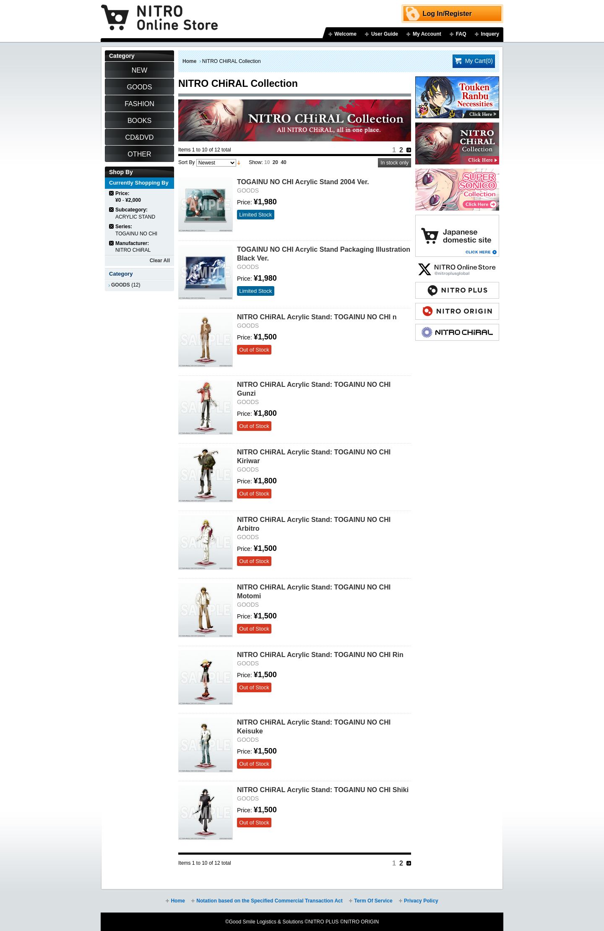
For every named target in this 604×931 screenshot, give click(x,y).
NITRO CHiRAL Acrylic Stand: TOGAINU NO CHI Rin (320, 654)
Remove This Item (112, 193)
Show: (256, 162)
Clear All (160, 260)
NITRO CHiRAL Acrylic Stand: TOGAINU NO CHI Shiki (323, 789)
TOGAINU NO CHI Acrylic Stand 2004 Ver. (303, 181)
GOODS (120, 285)
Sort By (186, 162)
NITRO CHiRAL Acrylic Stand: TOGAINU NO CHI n (317, 317)
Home (189, 61)
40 (283, 162)
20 (275, 162)
